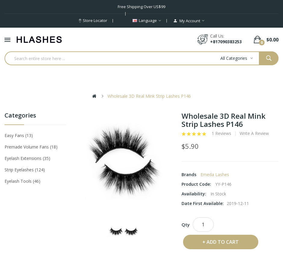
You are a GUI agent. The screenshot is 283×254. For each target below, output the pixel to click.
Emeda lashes (215, 174)
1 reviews (221, 133)
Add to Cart (223, 242)
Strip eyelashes (25, 170)
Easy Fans (19, 135)
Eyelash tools (22, 181)
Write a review (254, 133)
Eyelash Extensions (27, 158)
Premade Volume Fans (31, 147)
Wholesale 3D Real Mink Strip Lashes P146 (149, 96)
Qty (186, 225)
